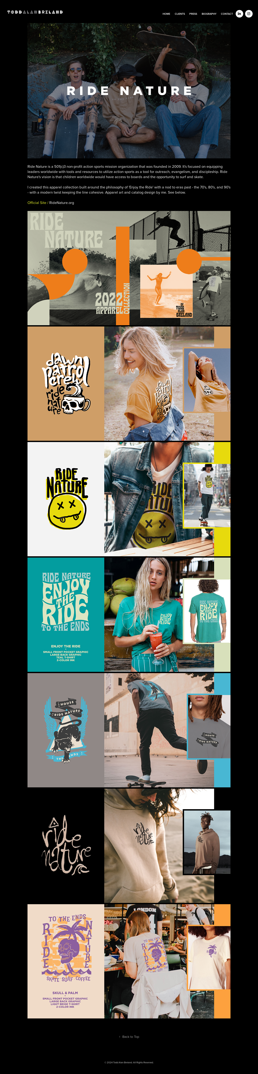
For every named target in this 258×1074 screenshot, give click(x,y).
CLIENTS (180, 14)
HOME (166, 14)
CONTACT (227, 14)
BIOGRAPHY (209, 14)
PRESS (193, 14)
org (61, 202)
